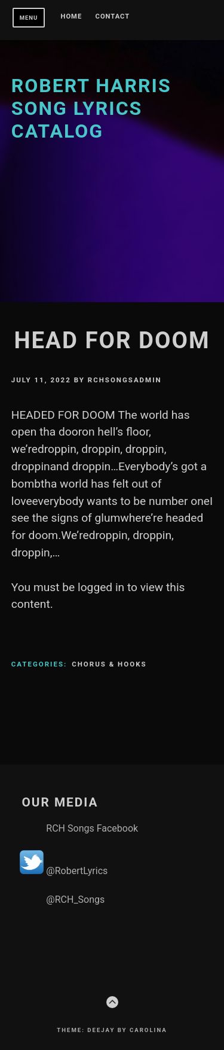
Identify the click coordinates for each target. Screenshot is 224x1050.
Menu (29, 17)
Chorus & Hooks (109, 664)
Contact (113, 16)
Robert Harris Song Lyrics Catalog (91, 108)
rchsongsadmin (125, 380)
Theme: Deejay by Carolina (112, 1030)
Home (71, 16)
